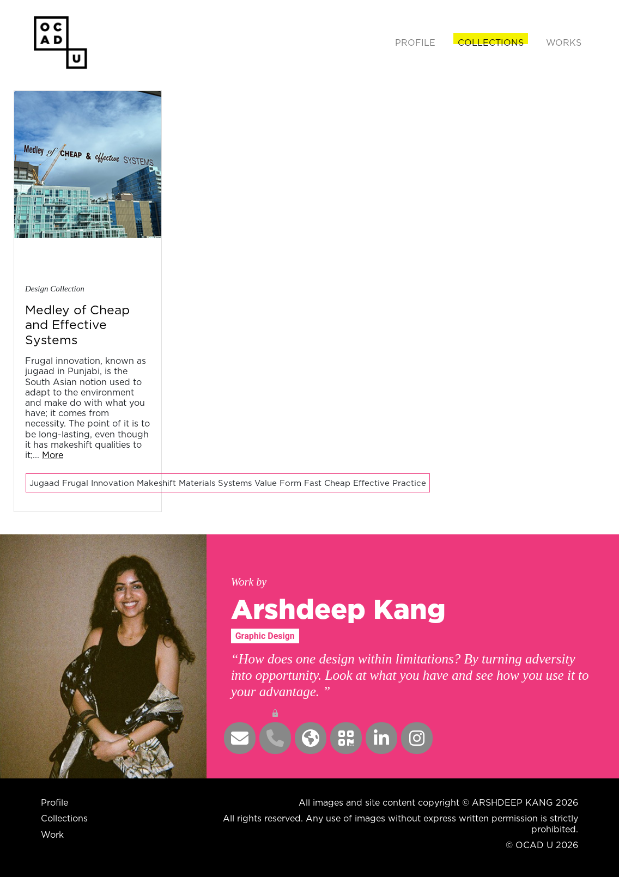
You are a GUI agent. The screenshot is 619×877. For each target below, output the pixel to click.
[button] (240, 738)
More (52, 455)
